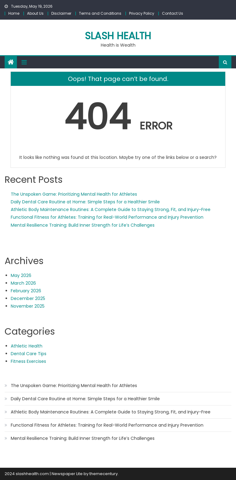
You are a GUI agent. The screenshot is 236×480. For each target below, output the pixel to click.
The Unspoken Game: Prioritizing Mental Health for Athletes (74, 194)
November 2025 (28, 306)
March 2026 (23, 283)
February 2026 (26, 291)
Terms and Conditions (100, 13)
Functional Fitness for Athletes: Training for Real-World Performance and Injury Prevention (107, 217)
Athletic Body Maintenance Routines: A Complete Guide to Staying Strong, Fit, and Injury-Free (110, 209)
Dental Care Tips (28, 354)
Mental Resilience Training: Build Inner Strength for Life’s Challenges (83, 225)
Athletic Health (26, 346)
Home (13, 13)
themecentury (103, 474)
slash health (118, 36)
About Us (35, 13)
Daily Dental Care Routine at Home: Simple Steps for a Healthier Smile (85, 202)
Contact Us (172, 13)
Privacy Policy (141, 13)
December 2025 (28, 298)
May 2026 (21, 275)
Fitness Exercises (28, 361)
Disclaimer (61, 13)
